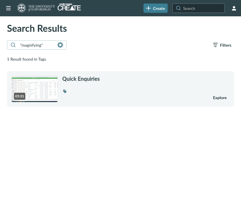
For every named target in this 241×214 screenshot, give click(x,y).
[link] (155, 8)
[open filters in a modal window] (222, 45)
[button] (64, 91)
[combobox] (36, 45)
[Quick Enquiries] (133, 79)
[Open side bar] (8, 8)
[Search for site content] (203, 8)
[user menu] (234, 8)
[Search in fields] (60, 45)
